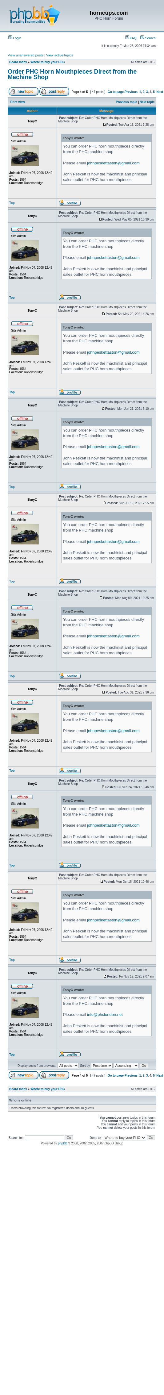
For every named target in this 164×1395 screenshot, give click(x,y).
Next (159, 92)
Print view (17, 102)
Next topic (147, 102)
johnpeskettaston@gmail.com (113, 163)
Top (12, 203)
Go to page (116, 92)
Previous (131, 92)
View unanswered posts (25, 55)
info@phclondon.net (105, 1014)
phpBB (62, 1143)
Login (14, 38)
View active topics (59, 55)
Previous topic (126, 102)
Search (148, 38)
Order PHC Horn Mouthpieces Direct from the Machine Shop (72, 74)
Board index (18, 62)
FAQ (131, 38)
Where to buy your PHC (47, 62)
